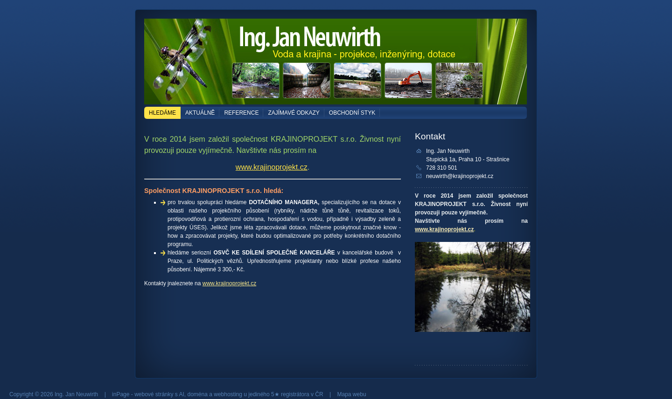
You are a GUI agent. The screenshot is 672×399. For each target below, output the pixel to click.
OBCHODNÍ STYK (352, 113)
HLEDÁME (162, 113)
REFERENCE (241, 113)
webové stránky (153, 394)
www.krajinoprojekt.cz (272, 167)
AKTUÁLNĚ (200, 113)
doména (198, 394)
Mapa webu (351, 394)
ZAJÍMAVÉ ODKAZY (293, 113)
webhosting (228, 394)
